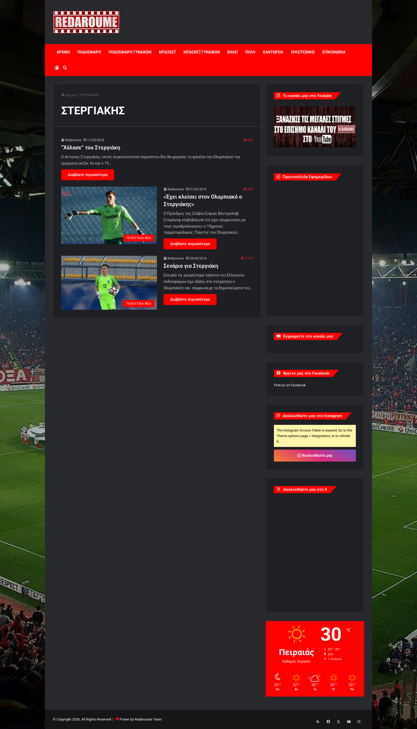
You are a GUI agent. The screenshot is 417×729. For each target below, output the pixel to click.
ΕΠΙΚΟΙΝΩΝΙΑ (333, 52)
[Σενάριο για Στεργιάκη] (109, 283)
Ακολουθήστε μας (315, 455)
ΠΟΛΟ (250, 52)
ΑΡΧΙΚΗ (63, 52)
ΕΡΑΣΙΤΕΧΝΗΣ (303, 52)
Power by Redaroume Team (141, 719)
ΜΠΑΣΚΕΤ (167, 52)
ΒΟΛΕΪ (232, 52)
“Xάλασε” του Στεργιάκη (90, 147)
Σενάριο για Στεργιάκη (191, 266)
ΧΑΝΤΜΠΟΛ (273, 52)
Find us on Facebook (290, 385)
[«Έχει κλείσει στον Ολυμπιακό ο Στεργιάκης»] (109, 215)
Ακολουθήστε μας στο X (305, 489)
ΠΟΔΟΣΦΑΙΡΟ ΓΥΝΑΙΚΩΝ (130, 52)
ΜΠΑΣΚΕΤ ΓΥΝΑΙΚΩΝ (202, 52)
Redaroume (73, 140)
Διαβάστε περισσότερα (87, 175)
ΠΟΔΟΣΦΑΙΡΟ (89, 52)
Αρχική (68, 95)
